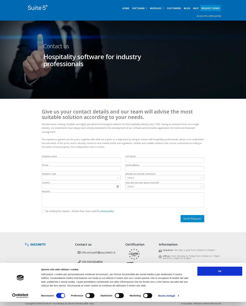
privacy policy (107, 211)
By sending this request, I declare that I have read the (80, 211)
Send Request (192, 218)
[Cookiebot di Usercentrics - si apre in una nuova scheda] (20, 300)
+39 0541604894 (90, 262)
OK (220, 275)
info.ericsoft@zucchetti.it (96, 252)
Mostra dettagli (166, 299)
